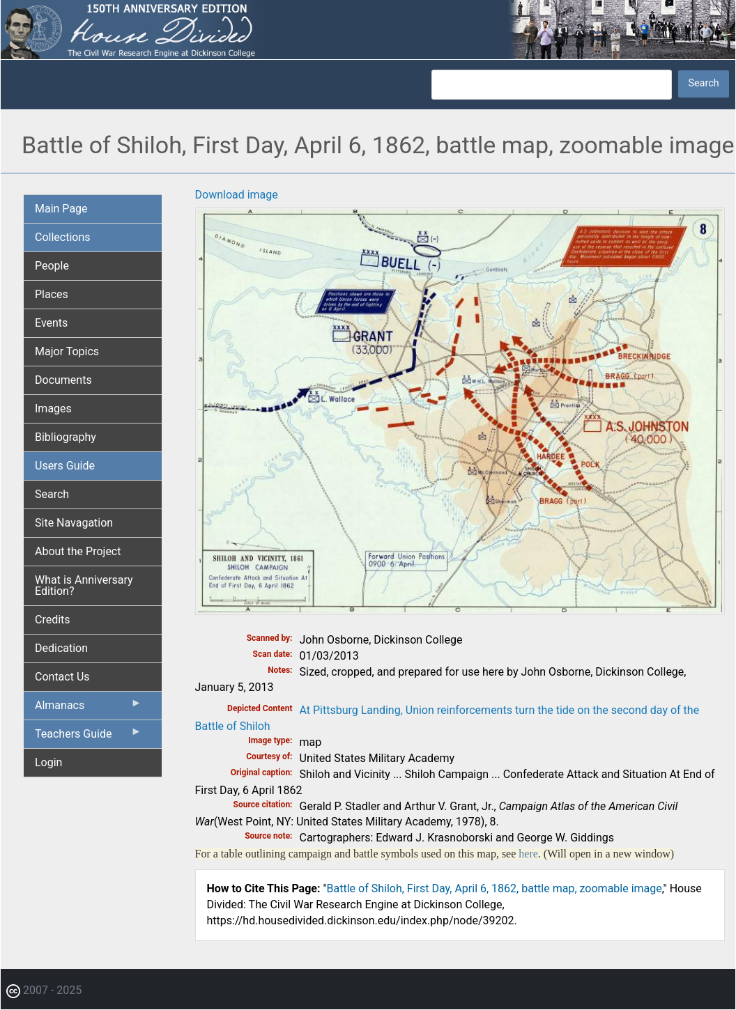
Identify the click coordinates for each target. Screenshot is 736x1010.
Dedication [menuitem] (61, 648)
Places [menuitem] (51, 294)
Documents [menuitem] (63, 380)
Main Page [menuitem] (61, 208)
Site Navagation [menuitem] (74, 522)
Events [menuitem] (51, 322)
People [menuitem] (52, 265)
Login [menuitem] (48, 762)
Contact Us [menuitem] (62, 676)
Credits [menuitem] (52, 619)
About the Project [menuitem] (78, 551)
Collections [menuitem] (63, 237)
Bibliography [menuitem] (65, 437)
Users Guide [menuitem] (65, 465)
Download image (236, 194)
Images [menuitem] (53, 408)
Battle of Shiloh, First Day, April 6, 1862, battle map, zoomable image (494, 888)
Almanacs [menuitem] (88, 708)
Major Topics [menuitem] (67, 351)
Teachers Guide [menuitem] (88, 737)
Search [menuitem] (52, 494)
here (528, 854)
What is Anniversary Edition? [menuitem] (84, 585)
